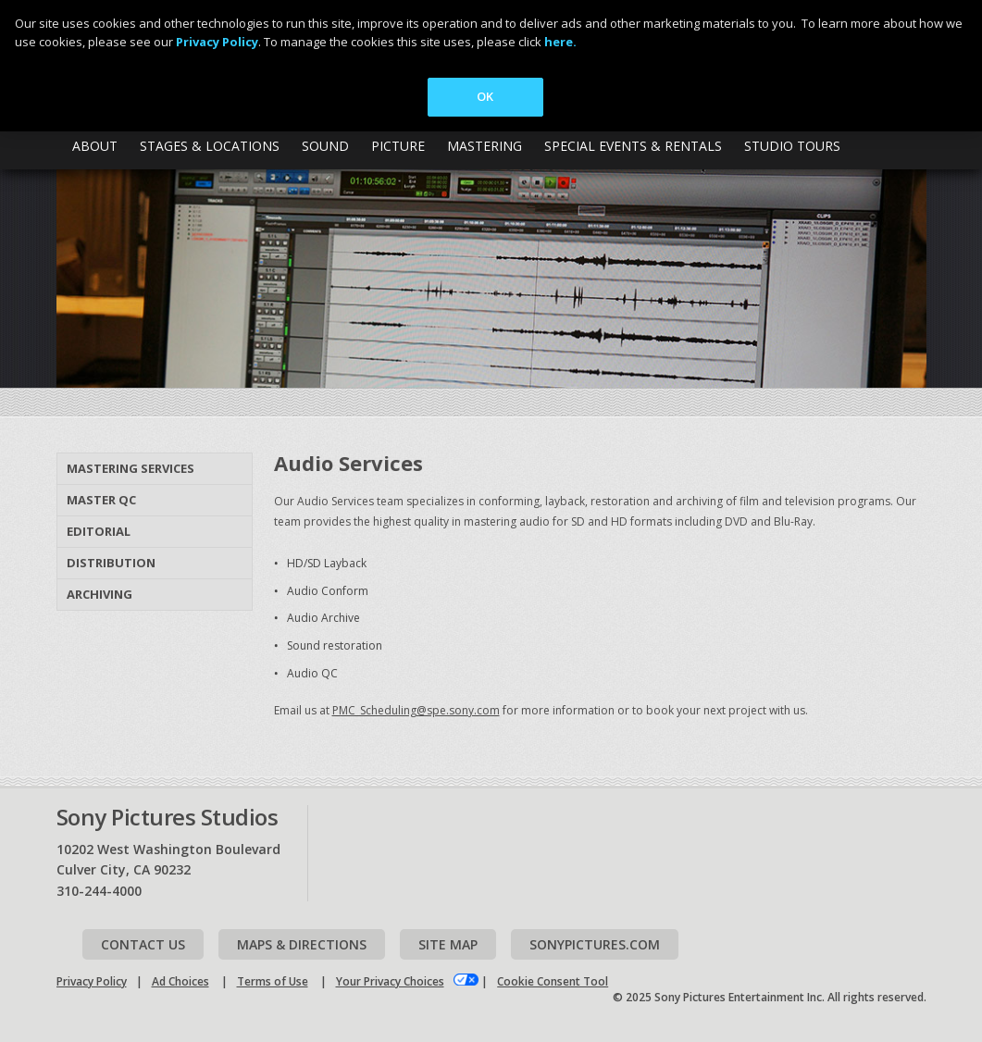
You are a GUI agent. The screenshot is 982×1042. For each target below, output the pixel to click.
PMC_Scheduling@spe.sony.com (416, 710)
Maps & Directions (302, 944)
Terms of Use (272, 981)
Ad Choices (180, 981)
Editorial (99, 531)
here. (560, 41)
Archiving (99, 594)
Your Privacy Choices (390, 981)
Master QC (101, 499)
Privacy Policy (91, 981)
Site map (448, 944)
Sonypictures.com (594, 944)
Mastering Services (130, 468)
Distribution (111, 562)
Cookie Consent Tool (552, 981)
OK (485, 96)
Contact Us (143, 944)
